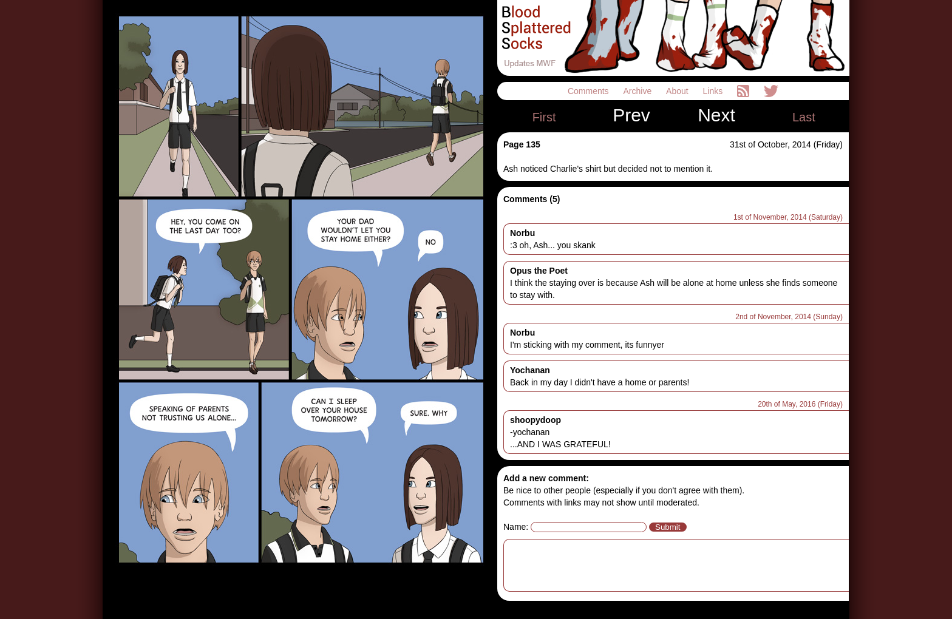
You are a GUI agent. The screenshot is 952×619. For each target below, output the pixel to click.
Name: (515, 527)
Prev (631, 115)
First (544, 117)
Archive (639, 91)
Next (716, 115)
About (678, 91)
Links (714, 91)
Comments (589, 91)
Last (803, 117)
